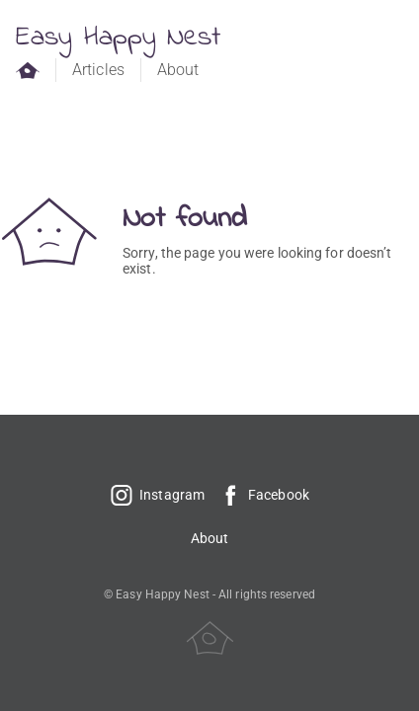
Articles (98, 69)
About (178, 69)
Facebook (263, 495)
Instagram (157, 495)
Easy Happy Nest (118, 38)
